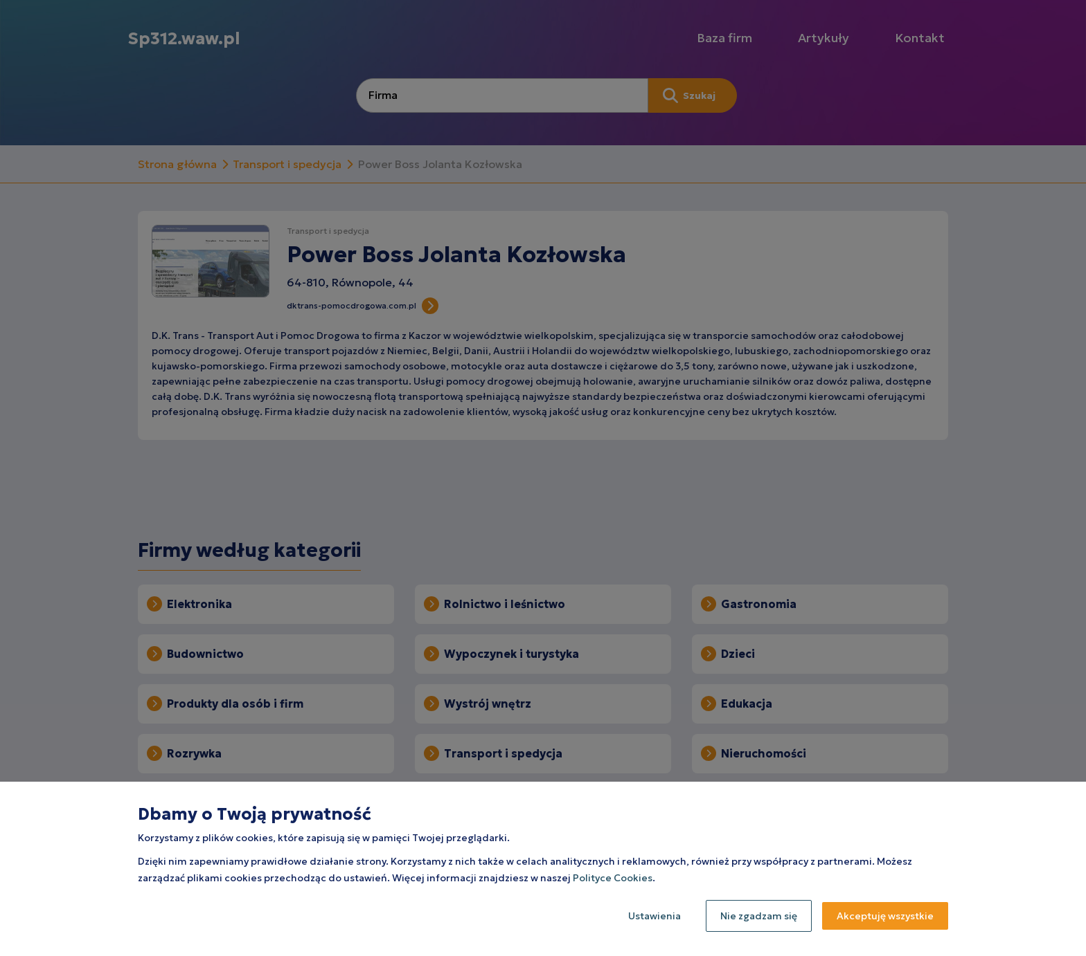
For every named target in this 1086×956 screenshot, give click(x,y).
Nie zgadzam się (758, 916)
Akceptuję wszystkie (885, 916)
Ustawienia (654, 916)
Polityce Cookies (612, 878)
